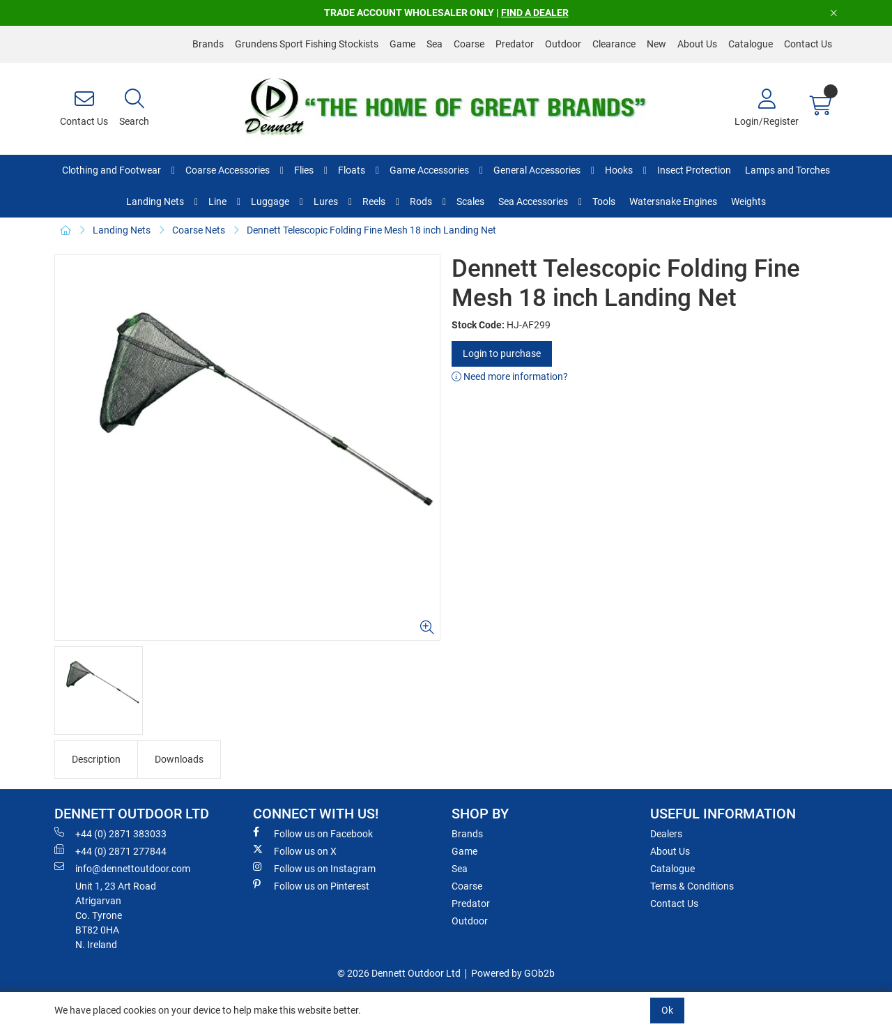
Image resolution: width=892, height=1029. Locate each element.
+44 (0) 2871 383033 (110, 833)
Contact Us (808, 43)
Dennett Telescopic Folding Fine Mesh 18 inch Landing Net (371, 230)
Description (96, 759)
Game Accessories (429, 170)
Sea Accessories (533, 201)
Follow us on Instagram (314, 868)
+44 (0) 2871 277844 (110, 850)
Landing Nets (155, 201)
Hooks (619, 170)
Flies (304, 170)
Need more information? (510, 376)
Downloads (179, 759)
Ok (667, 1010)
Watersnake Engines (673, 201)
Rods (421, 201)
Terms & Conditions (692, 886)
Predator (514, 43)
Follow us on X (295, 850)
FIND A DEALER (535, 12)
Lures (326, 201)
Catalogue (750, 43)
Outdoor (563, 43)
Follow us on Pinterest (311, 885)
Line (217, 201)
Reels (373, 201)
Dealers (666, 833)
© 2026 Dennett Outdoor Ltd (399, 973)
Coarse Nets (198, 230)
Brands (208, 43)
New (656, 43)
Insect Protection (694, 170)
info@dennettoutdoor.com (122, 868)
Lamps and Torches (787, 170)
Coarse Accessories (227, 170)
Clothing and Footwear (111, 170)
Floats (351, 170)
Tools (603, 201)
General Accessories (536, 170)
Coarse (469, 43)
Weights (748, 201)
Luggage (270, 201)
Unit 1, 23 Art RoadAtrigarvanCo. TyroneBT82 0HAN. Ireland (115, 915)
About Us (697, 43)
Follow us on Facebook (313, 833)
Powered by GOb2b (513, 973)
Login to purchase (502, 353)
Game (402, 43)
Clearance (614, 43)
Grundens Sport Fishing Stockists (306, 43)
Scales (470, 201)
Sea (434, 43)
